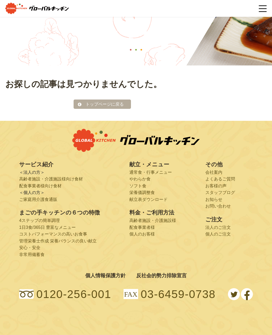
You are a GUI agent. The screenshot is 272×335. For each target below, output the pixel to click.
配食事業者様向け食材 (40, 186)
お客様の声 (216, 186)
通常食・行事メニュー (150, 172)
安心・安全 (29, 248)
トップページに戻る (105, 104)
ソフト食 (137, 186)
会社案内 (213, 172)
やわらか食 (140, 179)
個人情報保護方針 (105, 275)
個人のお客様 (142, 234)
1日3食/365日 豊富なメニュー (47, 227)
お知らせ (213, 199)
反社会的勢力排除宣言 (161, 275)
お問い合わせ (218, 206)
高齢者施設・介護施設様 (152, 220)
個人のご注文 (218, 234)
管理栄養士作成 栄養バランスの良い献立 (58, 241)
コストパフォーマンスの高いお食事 (53, 234)
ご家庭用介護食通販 (38, 199)
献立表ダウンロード (148, 199)
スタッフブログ (220, 192)
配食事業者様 (142, 227)
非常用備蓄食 (32, 254)
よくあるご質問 (220, 179)
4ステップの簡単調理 (39, 220)
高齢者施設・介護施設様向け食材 (51, 179)
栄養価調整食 (142, 192)
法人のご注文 (218, 227)
